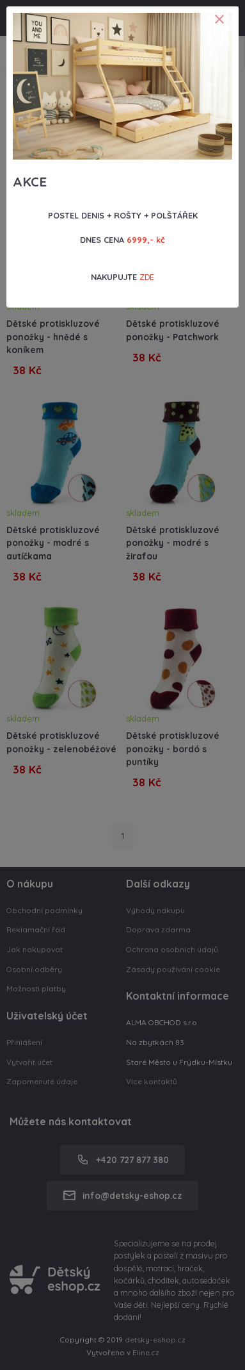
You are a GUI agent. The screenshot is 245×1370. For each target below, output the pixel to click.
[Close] (219, 19)
